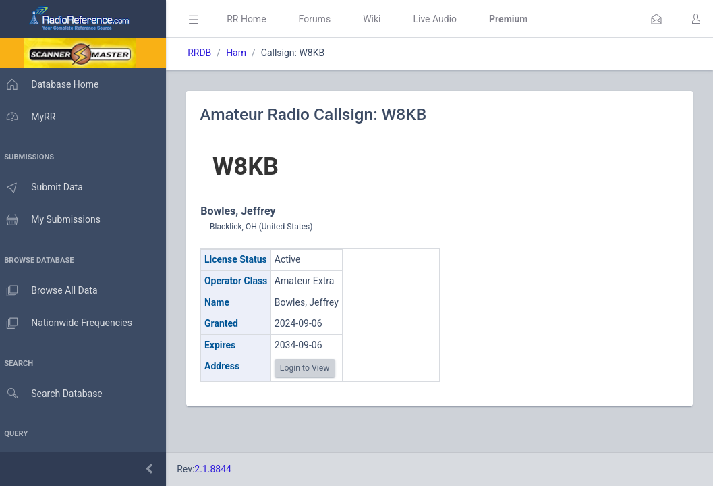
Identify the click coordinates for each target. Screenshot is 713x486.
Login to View (312, 368)
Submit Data (45, 188)
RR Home (253, 19)
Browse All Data (52, 291)
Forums (321, 19)
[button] (656, 19)
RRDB (206, 52)
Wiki (378, 19)
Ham (243, 52)
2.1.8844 (219, 469)
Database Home (52, 84)
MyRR (31, 117)
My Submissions (53, 220)
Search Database (54, 394)
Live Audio (441, 19)
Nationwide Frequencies (69, 323)
